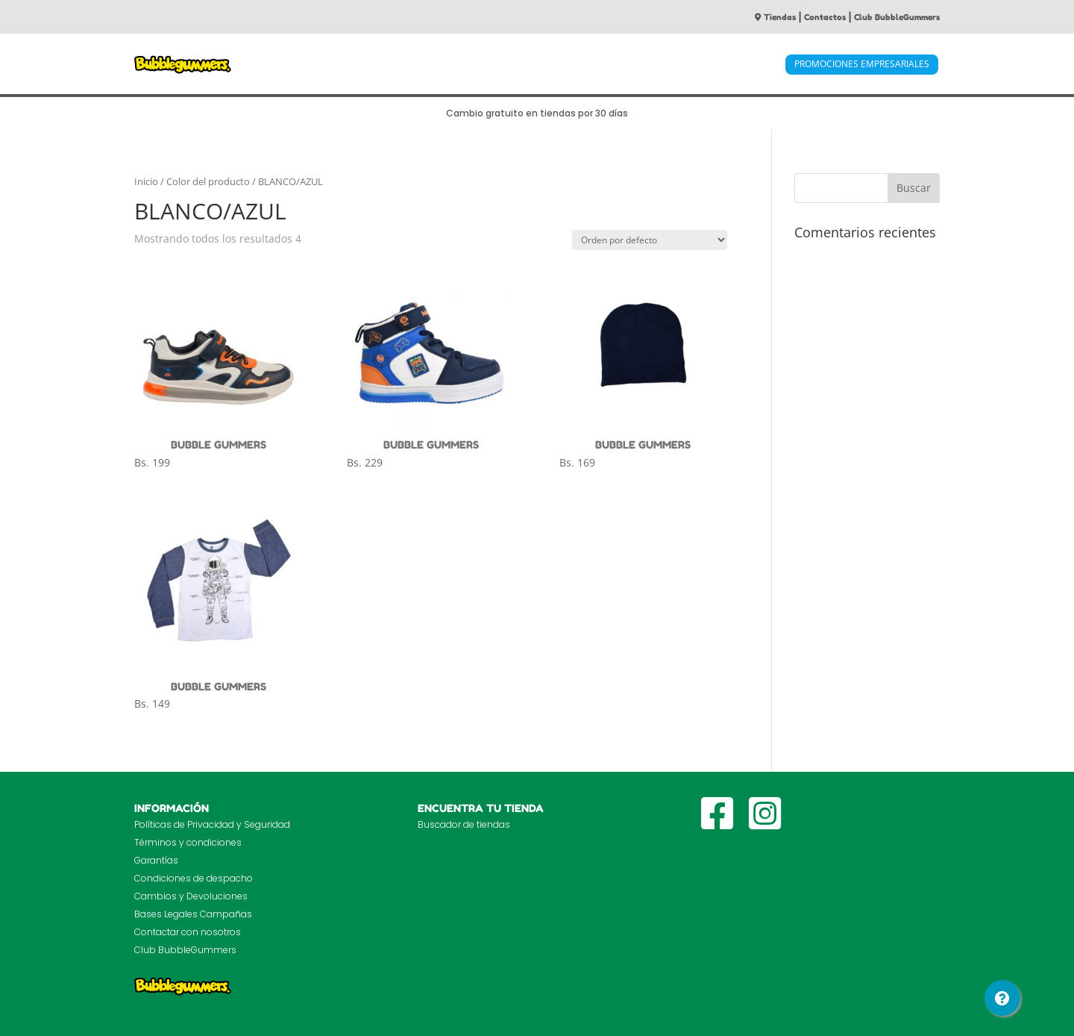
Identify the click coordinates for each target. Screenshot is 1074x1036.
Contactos (825, 17)
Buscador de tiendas (464, 824)
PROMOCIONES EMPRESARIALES (861, 63)
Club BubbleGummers (897, 17)
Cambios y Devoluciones (191, 896)
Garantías (156, 860)
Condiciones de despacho (193, 878)
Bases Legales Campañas (193, 914)
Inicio (146, 181)
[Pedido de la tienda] (649, 240)
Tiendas (775, 17)
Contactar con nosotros (187, 932)
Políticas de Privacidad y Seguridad (212, 824)
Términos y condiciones (188, 842)
